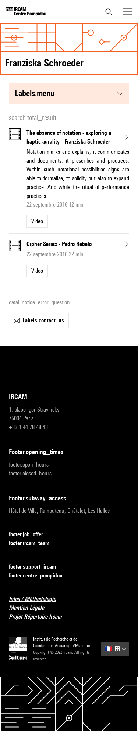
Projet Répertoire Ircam (39, 617)
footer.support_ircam (37, 567)
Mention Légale (31, 608)
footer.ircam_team (33, 543)
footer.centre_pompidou (40, 576)
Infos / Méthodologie (37, 599)
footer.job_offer (30, 535)
